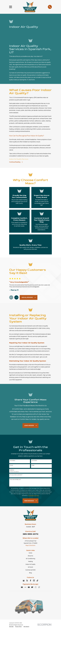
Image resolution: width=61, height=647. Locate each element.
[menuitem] (11, 627)
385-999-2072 (30, 534)
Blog (30, 573)
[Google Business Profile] (24, 581)
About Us (30, 556)
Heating (30, 562)
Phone (11, 465)
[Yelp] (27, 581)
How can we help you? (15, 480)
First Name (12, 461)
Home (30, 553)
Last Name (34, 461)
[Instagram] (34, 581)
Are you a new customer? (16, 475)
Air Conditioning (30, 559)
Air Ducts (30, 567)
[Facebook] (30, 581)
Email (33, 465)
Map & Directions (30, 546)
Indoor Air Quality (30, 565)
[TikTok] (37, 581)
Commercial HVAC (30, 570)
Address (12, 470)
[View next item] (17, 298)
